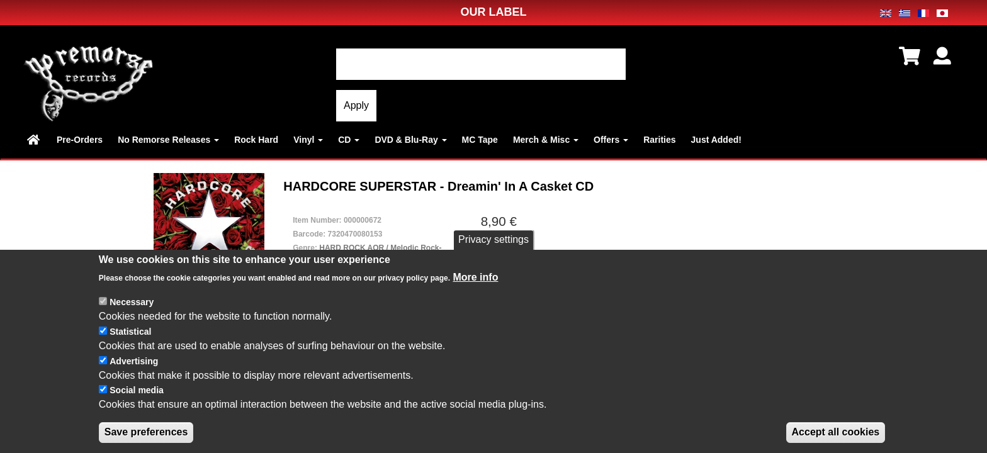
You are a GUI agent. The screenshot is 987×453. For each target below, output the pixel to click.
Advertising (134, 361)
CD (348, 140)
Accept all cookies (836, 432)
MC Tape (480, 140)
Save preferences (146, 432)
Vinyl (308, 140)
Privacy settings (493, 239)
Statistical (130, 332)
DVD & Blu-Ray (410, 140)
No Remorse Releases (168, 140)
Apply (356, 105)
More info (475, 277)
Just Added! (716, 140)
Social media (137, 390)
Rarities (659, 140)
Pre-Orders (80, 140)
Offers (611, 140)
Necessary (132, 302)
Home (34, 139)
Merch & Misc (545, 140)
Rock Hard (256, 140)
